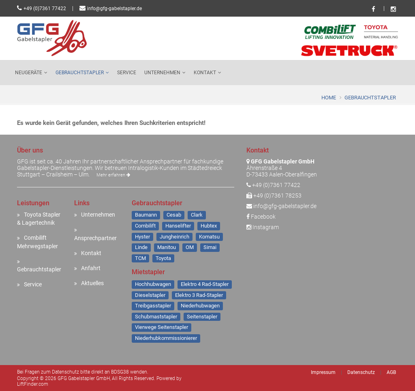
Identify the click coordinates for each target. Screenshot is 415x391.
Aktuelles (92, 283)
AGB (391, 372)
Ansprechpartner (95, 238)
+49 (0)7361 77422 (45, 8)
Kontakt (205, 72)
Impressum (323, 372)
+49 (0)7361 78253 (277, 195)
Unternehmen (162, 72)
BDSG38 (120, 372)
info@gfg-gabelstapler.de (114, 8)
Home (328, 98)
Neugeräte (28, 72)
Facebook (261, 216)
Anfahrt (91, 268)
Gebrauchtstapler (80, 72)
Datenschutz (361, 372)
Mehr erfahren (113, 175)
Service (126, 72)
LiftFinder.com (32, 384)
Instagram (262, 227)
